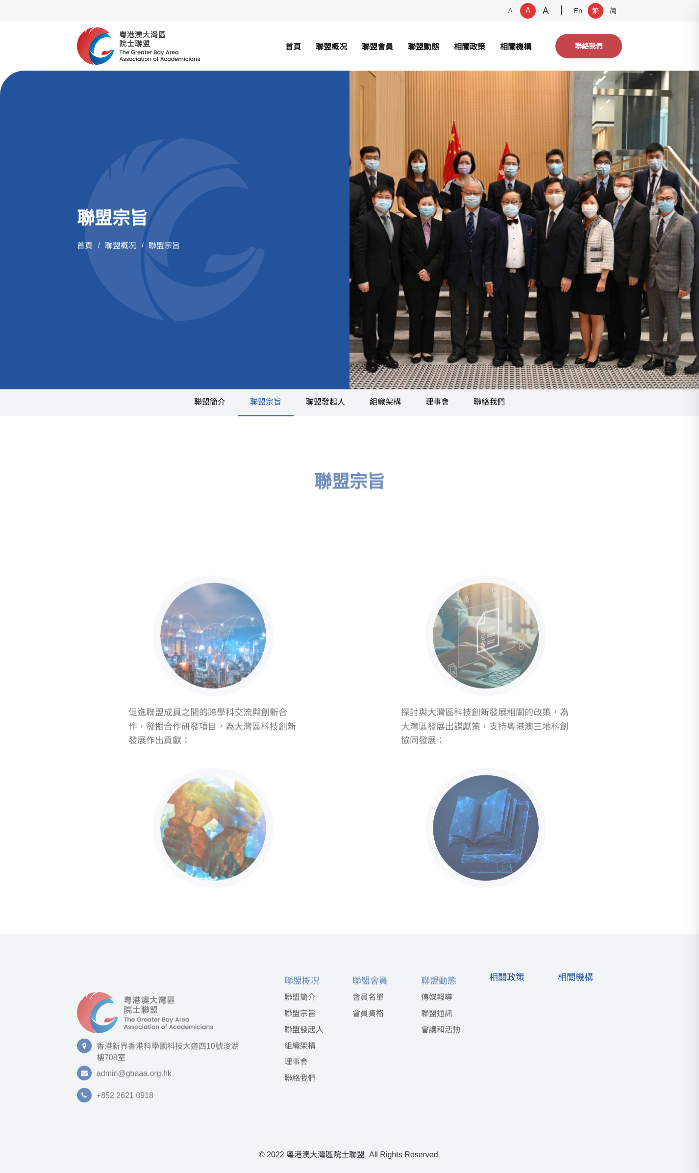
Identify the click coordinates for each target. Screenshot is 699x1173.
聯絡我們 (588, 46)
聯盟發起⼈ (325, 402)
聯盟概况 (331, 47)
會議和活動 (440, 1029)
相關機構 (515, 47)
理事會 (437, 402)
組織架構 (385, 402)
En (578, 11)
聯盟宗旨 (164, 246)
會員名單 (368, 997)
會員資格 (368, 1013)
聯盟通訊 (436, 1013)
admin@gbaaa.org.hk (134, 1078)
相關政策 (469, 47)
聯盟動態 (423, 47)
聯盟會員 (377, 47)
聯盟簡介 (209, 402)
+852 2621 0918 (125, 1100)
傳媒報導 (436, 997)
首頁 (293, 47)
